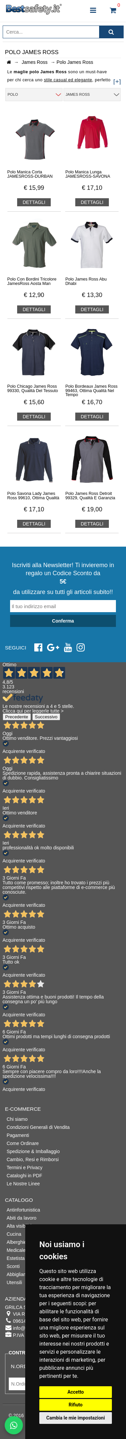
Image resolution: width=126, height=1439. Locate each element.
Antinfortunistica (23, 1210)
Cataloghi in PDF (24, 1175)
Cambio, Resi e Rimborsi (33, 1159)
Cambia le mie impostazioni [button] (75, 1418)
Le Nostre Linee (23, 1183)
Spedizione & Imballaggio (33, 1151)
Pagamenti (18, 1135)
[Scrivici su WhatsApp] (14, 1425)
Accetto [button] (76, 1392)
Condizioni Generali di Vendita (38, 1127)
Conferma (63, 621)
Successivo (46, 716)
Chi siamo (17, 1119)
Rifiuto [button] (76, 1404)
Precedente (16, 716)
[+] (117, 81)
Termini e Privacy (25, 1167)
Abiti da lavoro (22, 1218)
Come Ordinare (23, 1143)
